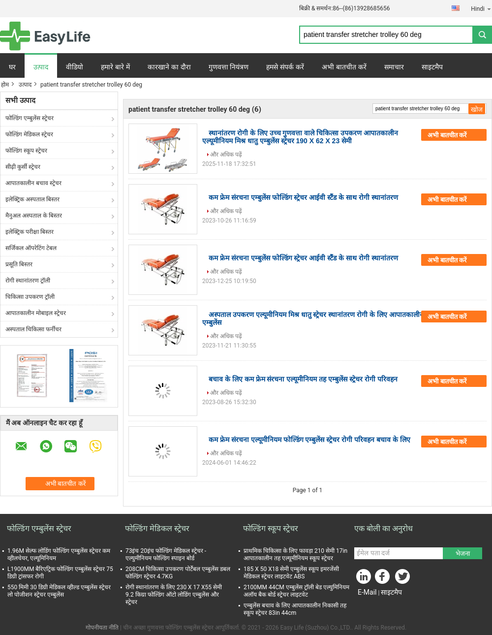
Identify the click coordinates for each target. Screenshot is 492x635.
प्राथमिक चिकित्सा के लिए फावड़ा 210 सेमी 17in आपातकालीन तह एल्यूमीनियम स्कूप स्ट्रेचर (295, 554)
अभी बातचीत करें (344, 67)
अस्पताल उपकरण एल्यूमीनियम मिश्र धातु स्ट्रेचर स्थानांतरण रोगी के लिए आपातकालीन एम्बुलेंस (313, 318)
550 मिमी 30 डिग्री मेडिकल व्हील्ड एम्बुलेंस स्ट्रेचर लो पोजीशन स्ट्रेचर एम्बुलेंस (59, 591)
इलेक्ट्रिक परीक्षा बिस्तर (29, 231)
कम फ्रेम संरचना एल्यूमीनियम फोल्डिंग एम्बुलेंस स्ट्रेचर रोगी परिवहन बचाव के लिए (309, 440)
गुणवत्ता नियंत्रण (229, 67)
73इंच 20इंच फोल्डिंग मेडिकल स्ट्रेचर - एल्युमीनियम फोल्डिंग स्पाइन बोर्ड (165, 554)
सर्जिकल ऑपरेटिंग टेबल (31, 248)
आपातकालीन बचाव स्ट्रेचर (33, 183)
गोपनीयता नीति (102, 627)
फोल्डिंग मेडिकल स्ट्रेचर (29, 134)
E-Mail (367, 592)
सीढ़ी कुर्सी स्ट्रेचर (22, 166)
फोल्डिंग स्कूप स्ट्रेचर (26, 150)
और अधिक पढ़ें (226, 154)
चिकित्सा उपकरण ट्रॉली (30, 296)
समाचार (394, 67)
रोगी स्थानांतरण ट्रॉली (27, 280)
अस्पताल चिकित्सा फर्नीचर (33, 329)
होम (5, 84)
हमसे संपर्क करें (285, 67)
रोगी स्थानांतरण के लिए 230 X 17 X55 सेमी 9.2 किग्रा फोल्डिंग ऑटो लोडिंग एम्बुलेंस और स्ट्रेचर (173, 594)
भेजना (463, 553)
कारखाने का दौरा (169, 67)
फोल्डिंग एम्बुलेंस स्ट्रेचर (29, 118)
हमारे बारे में (115, 67)
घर (12, 67)
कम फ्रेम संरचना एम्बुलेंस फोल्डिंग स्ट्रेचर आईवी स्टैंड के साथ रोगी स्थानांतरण (303, 197)
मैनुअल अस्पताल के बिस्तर (33, 215)
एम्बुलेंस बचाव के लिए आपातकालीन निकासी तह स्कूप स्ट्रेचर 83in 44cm (295, 609)
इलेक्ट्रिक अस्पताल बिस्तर (32, 199)
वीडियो (74, 67)
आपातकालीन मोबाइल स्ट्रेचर (35, 313)
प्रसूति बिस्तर (18, 264)
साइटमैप (432, 67)
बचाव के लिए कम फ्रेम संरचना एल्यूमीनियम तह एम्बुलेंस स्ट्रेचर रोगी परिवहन (303, 379)
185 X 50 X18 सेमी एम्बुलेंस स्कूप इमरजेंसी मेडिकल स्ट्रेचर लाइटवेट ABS (291, 573)
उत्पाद (40, 67)
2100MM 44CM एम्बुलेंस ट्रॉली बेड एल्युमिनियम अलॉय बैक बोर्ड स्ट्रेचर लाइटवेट (296, 591)
